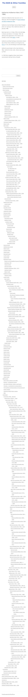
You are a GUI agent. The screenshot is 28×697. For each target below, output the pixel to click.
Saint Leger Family (13, 238)
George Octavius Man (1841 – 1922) (17, 557)
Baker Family (6, 124)
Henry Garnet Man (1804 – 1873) (17, 409)
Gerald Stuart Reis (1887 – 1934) (13, 136)
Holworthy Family (7, 211)
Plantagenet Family (14, 239)
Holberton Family (7, 273)
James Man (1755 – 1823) (13, 582)
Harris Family (6, 216)
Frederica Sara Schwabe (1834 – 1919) (16, 316)
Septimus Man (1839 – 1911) (16, 555)
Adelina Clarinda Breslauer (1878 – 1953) (15, 193)
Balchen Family (8, 95)
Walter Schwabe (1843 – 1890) (14, 314)
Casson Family (7, 345)
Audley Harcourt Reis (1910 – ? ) (14, 134)
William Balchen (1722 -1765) (12, 104)
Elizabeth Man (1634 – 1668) (10, 667)
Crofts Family (6, 255)
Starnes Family (14, 550)
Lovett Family (10, 225)
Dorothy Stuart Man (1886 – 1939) (18, 505)
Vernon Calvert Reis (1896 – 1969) (13, 140)
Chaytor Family (7, 111)
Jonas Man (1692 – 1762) (11, 665)
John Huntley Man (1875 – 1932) (19, 607)
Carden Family (7, 355)
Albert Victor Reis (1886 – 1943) (13, 156)
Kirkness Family (7, 213)
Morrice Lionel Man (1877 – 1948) (18, 480)
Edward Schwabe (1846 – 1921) (15, 311)
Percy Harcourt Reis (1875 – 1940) (13, 181)
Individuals (5, 395)
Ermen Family (12, 318)
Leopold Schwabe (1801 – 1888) (14, 330)
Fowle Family (6, 206)
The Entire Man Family (8, 88)
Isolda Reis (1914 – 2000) (11, 175)
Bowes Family (7, 106)
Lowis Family (6, 257)
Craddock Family (7, 92)
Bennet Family (11, 170)
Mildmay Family (10, 232)
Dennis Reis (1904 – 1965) (11, 149)
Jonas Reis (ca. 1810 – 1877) (10, 127)
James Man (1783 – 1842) (14, 583)
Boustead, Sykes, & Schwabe (10, 673)
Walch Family (6, 248)
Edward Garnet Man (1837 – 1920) (17, 416)
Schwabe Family (9, 284)
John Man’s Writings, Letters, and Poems (12, 384)
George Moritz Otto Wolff (12, 339)
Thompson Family (8, 122)
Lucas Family (6, 362)
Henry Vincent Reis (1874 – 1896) (13, 179)
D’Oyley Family (7, 209)
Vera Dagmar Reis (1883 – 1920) (13, 182)
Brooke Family (7, 361)
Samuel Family (7, 198)
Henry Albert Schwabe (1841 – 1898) (16, 332)
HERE (13, 37)
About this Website (6, 84)
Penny (3, 44)
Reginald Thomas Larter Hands (14, 195)
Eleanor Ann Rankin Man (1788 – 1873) (17, 567)
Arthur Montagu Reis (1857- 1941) (12, 129)
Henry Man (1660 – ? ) (10, 400)
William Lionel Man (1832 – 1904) (17, 548)
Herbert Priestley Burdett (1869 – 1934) (10, 685)
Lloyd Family (6, 370)
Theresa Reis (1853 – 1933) (11, 191)
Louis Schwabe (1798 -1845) (13, 286)
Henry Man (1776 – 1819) (14, 571)
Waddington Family (8, 109)
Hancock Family (7, 266)
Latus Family (7, 108)
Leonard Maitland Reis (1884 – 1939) (14, 133)
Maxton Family (7, 113)
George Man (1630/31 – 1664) (10, 398)
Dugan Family (9, 163)
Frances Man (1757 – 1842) (14, 662)
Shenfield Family (7, 368)
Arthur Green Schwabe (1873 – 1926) (17, 334)
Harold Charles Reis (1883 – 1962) (13, 154)
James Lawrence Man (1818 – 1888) (9, 676)
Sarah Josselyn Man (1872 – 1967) (18, 435)
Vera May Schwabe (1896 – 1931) (17, 305)
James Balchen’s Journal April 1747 (13, 99)
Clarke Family (6, 252)
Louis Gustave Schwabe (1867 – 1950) (17, 304)
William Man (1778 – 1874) (14, 573)
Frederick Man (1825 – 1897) (16, 644)
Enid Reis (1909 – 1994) (7, 683)
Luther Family (7, 204)
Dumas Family (7, 245)
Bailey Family (7, 272)
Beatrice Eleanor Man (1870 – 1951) (18, 430)
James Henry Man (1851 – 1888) (18, 594)
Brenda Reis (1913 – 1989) (11, 150)
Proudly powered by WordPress (8, 694)
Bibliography (5, 378)
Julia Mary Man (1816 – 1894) (16, 637)
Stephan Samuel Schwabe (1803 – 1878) (16, 307)
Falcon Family (12, 313)
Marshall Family (7, 254)
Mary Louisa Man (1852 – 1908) (17, 632)
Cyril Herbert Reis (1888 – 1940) (13, 161)
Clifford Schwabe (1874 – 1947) (15, 302)
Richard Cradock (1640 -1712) (10, 671)
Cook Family (12, 293)
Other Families (6, 90)
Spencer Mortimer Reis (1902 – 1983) (14, 143)
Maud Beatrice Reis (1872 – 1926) (13, 186)
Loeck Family (6, 277)
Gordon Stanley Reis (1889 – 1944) (13, 165)
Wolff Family (8, 280)
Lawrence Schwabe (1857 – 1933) (15, 320)
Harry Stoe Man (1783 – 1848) (15, 414)
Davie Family (9, 229)
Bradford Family (7, 215)
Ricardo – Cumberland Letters (10, 382)
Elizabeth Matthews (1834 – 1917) (11, 268)
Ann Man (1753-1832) (12, 580)
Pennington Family (8, 218)
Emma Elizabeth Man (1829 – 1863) (17, 546)
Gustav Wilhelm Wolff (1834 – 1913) (14, 282)
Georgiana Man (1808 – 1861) (16, 633)
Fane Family (9, 231)
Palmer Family (7, 115)
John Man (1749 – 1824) (13, 569)
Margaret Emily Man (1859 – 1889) (18, 649)
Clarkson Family (7, 275)
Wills (5, 393)
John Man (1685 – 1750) (11, 402)
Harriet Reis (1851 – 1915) (11, 190)
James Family (6, 357)
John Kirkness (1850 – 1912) (17, 642)
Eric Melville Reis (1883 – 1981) (12, 188)
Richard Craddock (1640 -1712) (11, 116)
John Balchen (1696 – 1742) (12, 97)
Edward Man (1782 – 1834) (15, 589)
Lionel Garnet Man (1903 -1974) (18, 421)
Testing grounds (5, 674)
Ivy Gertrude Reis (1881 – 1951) (13, 131)
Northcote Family (10, 223)
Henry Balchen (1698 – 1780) (12, 102)
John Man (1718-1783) (12, 403)
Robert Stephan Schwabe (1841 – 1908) (16, 309)
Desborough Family (8, 202)
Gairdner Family (7, 270)
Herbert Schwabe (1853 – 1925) (15, 327)
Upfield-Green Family (8, 247)
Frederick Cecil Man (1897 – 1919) (19, 655)
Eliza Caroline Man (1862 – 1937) (18, 526)
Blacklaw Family (7, 371)
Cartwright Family (11, 243)
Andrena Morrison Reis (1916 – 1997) (15, 157)
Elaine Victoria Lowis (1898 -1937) (19, 437)
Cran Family (9, 166)
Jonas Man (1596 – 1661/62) (10, 396)
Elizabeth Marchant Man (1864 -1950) (18, 575)
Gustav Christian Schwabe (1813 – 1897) (16, 329)
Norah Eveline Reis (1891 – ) (12, 172)
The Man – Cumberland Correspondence (13, 386)
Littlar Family (6, 377)
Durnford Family (7, 364)
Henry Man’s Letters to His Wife (11, 380)
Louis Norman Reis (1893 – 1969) (13, 174)
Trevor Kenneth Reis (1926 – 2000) (14, 147)
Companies (5, 669)
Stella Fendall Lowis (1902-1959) (19, 439)
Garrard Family (7, 373)
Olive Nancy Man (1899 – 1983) (18, 656)
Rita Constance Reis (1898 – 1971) (13, 141)
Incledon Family (8, 222)
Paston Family (12, 241)
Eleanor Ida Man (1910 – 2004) (18, 448)
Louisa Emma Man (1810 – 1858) (17, 635)
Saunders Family (7, 207)
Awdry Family (7, 352)
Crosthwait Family (8, 346)
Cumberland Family (10, 100)
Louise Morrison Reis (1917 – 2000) (14, 159)
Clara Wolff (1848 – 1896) (11, 341)
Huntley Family (7, 250)
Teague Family (7, 264)
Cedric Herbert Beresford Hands (14, 197)
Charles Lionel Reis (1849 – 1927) (12, 177)
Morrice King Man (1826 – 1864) (17, 525)
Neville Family (10, 234)
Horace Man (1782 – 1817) (14, 578)
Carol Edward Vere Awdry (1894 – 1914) (10, 678)
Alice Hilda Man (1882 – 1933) (18, 624)
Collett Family (7, 343)
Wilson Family (7, 354)
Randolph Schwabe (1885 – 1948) (16, 321)
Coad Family (6, 350)
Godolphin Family (11, 227)
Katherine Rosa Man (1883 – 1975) (18, 496)
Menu (14, 7)
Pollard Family (7, 375)
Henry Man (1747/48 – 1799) (14, 405)
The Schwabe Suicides (12, 336)
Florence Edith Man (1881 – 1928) (19, 619)
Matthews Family (7, 259)
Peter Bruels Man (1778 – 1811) (16, 407)
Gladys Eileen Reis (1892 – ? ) (12, 184)
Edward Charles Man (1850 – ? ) (17, 626)
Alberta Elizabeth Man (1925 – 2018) (9, 681)
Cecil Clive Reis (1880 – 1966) (12, 145)
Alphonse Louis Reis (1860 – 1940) (12, 152)
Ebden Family (7, 359)
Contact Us (4, 680)
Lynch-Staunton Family (9, 366)
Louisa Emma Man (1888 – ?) (17, 562)
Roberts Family (7, 348)
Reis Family (6, 125)
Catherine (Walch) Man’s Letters (11, 391)
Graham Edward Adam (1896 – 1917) (12, 120)
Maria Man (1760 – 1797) (13, 664)
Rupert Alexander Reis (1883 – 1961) (14, 138)
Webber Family (7, 220)
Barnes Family (7, 93)
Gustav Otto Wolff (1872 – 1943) (13, 337)
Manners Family (11, 236)
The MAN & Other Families (14, 3)
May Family (7, 279)
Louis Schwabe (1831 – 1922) (14, 288)
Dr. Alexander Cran (12, 168)
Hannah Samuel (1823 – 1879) (11, 200)
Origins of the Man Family (8, 86)
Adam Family (6, 118)
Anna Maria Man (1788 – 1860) (15, 576)
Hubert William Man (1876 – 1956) (18, 468)
